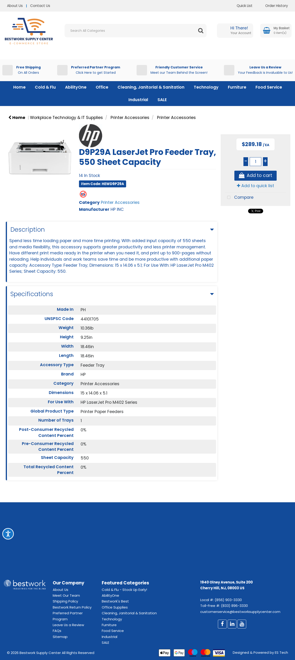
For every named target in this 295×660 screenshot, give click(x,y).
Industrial (138, 100)
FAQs (57, 630)
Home (19, 87)
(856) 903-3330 (228, 599)
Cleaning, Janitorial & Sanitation (151, 87)
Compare (239, 198)
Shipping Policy (65, 601)
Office (102, 87)
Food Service (269, 87)
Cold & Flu (45, 87)
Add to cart (255, 175)
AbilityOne (75, 87)
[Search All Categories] (135, 30)
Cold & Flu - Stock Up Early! (124, 589)
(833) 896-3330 (234, 605)
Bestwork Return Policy (72, 607)
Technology (206, 87)
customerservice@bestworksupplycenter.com (240, 611)
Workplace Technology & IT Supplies (66, 117)
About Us (15, 5)
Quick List (241, 5)
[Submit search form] (200, 30)
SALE (162, 100)
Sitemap (60, 636)
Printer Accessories (130, 117)
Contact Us (40, 5)
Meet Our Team (66, 595)
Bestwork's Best (115, 601)
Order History (273, 5)
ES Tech (281, 652)
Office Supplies (115, 607)
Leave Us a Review (68, 624)
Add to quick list (255, 186)
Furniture (237, 87)
